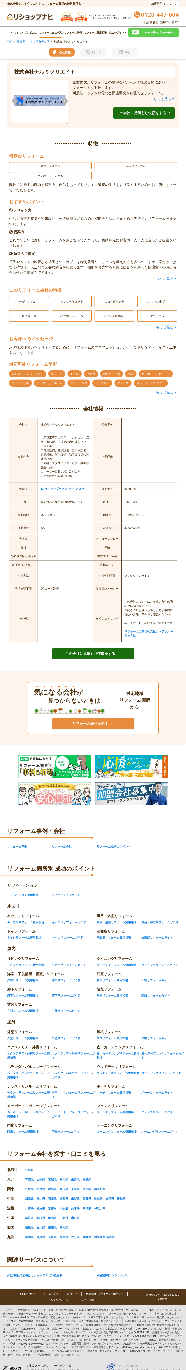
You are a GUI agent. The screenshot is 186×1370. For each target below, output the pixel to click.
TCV (22, 1311)
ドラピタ (95, 1341)
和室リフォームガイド (155, 974)
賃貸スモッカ (128, 1304)
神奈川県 (99, 1183)
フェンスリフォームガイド (158, 1106)
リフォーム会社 (62, 841)
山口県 (75, 1212)
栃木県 (40, 1183)
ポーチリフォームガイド (157, 1087)
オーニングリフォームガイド (159, 1126)
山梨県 (75, 1193)
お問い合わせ (27, 1287)
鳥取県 (29, 1212)
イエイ (102, 1345)
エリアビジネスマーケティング (49, 1307)
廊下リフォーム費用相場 (22, 990)
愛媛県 (52, 1222)
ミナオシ (59, 1345)
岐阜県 (98, 1193)
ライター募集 (87, 1294)
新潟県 (29, 1193)
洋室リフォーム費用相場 (22, 974)
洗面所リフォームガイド (157, 932)
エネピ (100, 1315)
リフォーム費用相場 (95, 32)
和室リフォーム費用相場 (112, 974)
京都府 (52, 1202)
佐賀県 (40, 1231)
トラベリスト (110, 1334)
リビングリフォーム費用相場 (25, 959)
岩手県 (40, 1174)
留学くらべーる (69, 1319)
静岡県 (110, 1193)
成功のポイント (118, 32)
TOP (9, 32)
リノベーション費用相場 (22, 889)
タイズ (43, 1341)
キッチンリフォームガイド (69, 916)
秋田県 (64, 1174)
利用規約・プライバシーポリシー (104, 1287)
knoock (93, 1304)
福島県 (87, 1174)
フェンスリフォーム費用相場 (115, 1106)
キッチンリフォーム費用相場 (25, 916)
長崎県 (52, 1231)
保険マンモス (59, 1348)
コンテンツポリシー (59, 1294)
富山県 (40, 1193)
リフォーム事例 (73, 32)
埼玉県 (64, 1183)
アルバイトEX (24, 1304)
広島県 (64, 1212)
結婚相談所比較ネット (109, 1319)
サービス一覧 (62, 1360)
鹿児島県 (99, 1231)
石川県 (52, 1193)
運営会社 (72, 1287)
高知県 (64, 1222)
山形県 (75, 1174)
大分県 (75, 1231)
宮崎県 (87, 1231)
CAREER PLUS (119, 1326)
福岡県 (29, 1231)
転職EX (62, 1304)
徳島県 (29, 1222)
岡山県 (52, 1212)
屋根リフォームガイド (155, 1032)
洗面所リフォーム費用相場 (114, 932)
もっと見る (164, 99)
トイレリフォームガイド (67, 932)
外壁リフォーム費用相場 (22, 1032)
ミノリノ (118, 1307)
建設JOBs (104, 1337)
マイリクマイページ (87, 1330)
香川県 (40, 1222)
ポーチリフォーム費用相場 (114, 1087)
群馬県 (52, 1183)
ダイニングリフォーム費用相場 (117, 959)
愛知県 (21, 42)
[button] (153, 32)
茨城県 (29, 1183)
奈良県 (87, 1202)
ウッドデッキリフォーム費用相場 (118, 1067)
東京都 (87, 1183)
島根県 (40, 1212)
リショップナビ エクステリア (106, 1311)
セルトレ (54, 1311)
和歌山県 (99, 1202)
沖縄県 (110, 1231)
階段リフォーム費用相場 (112, 990)
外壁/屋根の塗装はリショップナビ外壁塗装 (34, 1269)
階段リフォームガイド (155, 990)
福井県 (64, 1193)
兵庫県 (75, 1202)
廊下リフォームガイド (66, 990)
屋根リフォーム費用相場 (112, 1032)
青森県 (29, 1174)
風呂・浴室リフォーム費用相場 (117, 916)
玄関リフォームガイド (66, 1005)
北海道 (29, 1164)
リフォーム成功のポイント (114, 841)
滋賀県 (40, 1202)
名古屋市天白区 (40, 42)
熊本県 (64, 1231)
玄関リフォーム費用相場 (22, 1005)
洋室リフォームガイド (66, 974)
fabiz (28, 1322)
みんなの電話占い (99, 1322)
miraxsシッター (43, 1337)
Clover (65, 1322)
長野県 (87, 1193)
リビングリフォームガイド (69, 959)
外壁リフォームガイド (66, 1032)
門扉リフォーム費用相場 (22, 1126)
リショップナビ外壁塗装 (43, 1315)
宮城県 (52, 1174)
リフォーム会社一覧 (50, 32)
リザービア (51, 1326)
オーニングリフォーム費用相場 (117, 1126)
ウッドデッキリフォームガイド (161, 1067)
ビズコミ (58, 1334)
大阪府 (64, 1202)
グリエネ (142, 1315)
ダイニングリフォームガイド (159, 959)
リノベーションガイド (66, 889)
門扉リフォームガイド (66, 1126)
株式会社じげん (39, 1360)
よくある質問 (50, 1287)
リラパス (148, 1345)
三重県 (29, 1202)
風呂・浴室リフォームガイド (159, 916)
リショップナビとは (25, 32)
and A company (138, 1341)
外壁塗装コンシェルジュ (113, 1269)
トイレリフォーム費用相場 (24, 932)
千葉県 (75, 1183)
